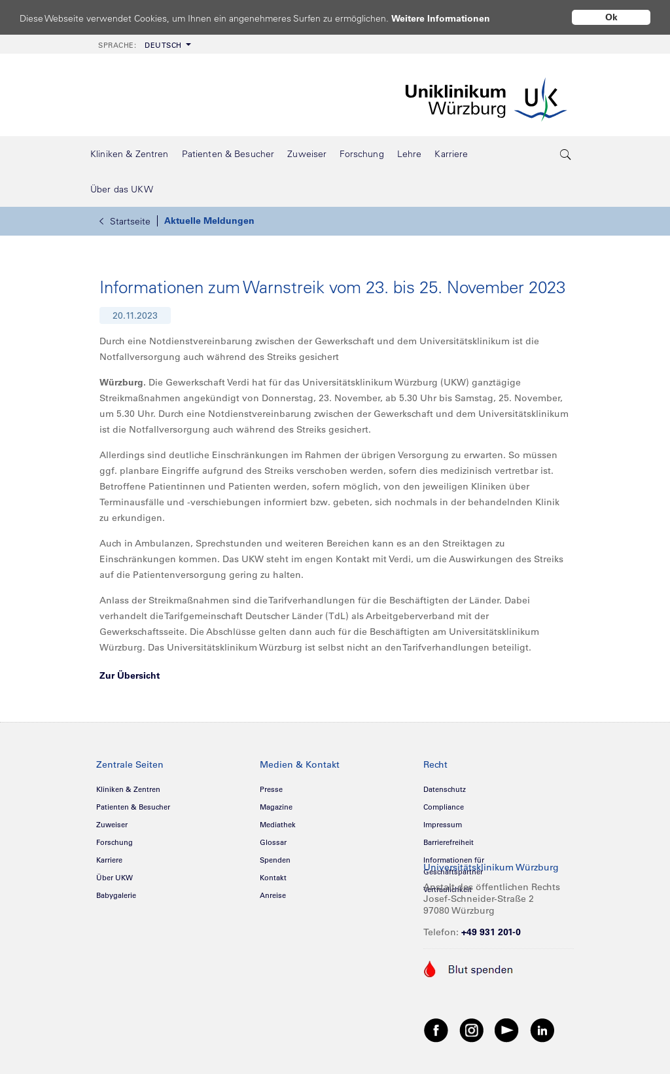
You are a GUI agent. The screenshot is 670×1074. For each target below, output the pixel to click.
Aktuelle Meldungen (209, 220)
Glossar (273, 842)
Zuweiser (112, 824)
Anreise (273, 895)
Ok (611, 17)
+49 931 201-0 (491, 932)
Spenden (275, 860)
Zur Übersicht (129, 675)
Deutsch (140, 45)
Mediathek (278, 824)
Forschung (114, 842)
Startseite (124, 221)
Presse (271, 789)
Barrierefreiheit (448, 842)
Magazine (276, 807)
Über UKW (114, 877)
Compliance (443, 807)
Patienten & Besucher (133, 807)
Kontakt (273, 877)
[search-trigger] (566, 153)
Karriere (109, 860)
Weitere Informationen (453, 18)
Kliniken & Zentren (128, 789)
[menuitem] (143, 44)
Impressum (442, 824)
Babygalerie (116, 895)
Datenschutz (444, 789)
